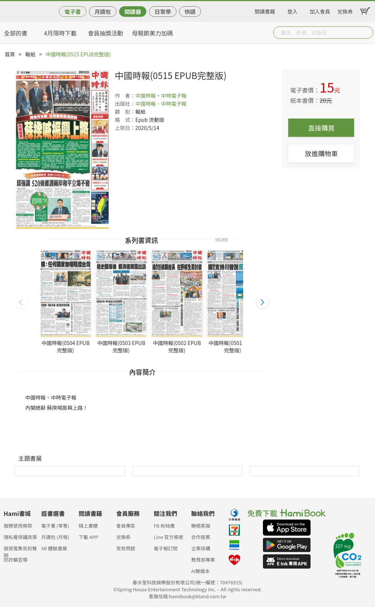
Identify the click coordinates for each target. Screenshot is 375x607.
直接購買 (321, 127)
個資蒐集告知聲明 (20, 550)
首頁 (10, 54)
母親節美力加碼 (152, 33)
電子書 (72, 11)
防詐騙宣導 (15, 559)
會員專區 (125, 525)
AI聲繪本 (200, 570)
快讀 (190, 11)
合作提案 (200, 536)
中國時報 (145, 95)
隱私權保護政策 (20, 536)
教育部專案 (203, 559)
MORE (222, 239)
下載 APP (88, 536)
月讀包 (102, 11)
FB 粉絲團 (164, 525)
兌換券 (345, 10)
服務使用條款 (18, 525)
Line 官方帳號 (168, 536)
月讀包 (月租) (55, 536)
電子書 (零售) (55, 525)
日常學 (163, 11)
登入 (292, 10)
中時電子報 (173, 95)
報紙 (30, 54)
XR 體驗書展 (54, 548)
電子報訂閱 (166, 548)
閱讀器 (133, 11)
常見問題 (125, 548)
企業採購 (200, 548)
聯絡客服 (200, 525)
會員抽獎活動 (105, 33)
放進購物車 (321, 153)
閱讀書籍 (265, 10)
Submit (367, 32)
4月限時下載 (60, 33)
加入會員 (320, 10)
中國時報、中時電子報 (160, 103)
